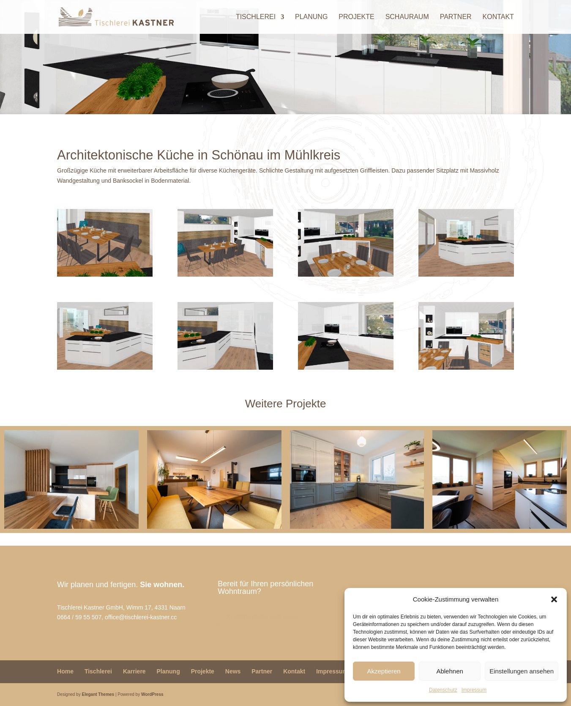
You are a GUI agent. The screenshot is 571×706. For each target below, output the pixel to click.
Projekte (356, 17)
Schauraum (407, 17)
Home (65, 671)
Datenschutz (443, 690)
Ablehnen (449, 671)
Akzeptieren (383, 671)
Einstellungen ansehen (521, 671)
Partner (456, 17)
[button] (554, 599)
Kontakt (498, 17)
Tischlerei (256, 17)
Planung (311, 17)
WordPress (152, 694)
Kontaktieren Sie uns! (262, 617)
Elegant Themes (98, 694)
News (233, 671)
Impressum (474, 690)
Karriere (134, 671)
